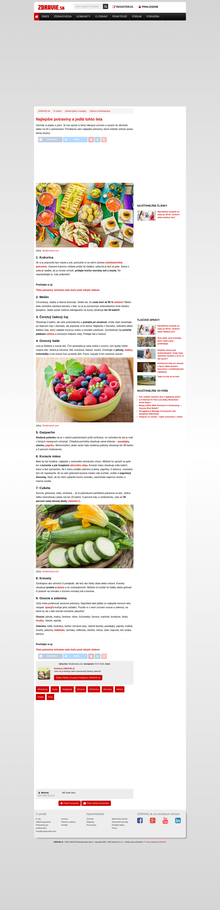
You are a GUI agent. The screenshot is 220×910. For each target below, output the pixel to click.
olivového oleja (78, 465)
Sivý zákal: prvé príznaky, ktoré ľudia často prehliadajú (170, 341)
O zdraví (101, 16)
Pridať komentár (69, 803)
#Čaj (50, 697)
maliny (128, 350)
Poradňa (153, 16)
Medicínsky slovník (119, 819)
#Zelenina (94, 689)
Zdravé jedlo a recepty (75, 111)
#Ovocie (81, 689)
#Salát (40, 697)
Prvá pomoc (91, 825)
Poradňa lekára (118, 825)
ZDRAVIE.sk (44, 111)
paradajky (123, 441)
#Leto (55, 689)
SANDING (162, 842)
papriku (49, 445)
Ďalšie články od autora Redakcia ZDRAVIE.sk (78, 677)
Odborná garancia (43, 822)
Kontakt (64, 825)
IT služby (147, 842)
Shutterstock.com (50, 250)
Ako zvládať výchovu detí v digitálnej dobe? (160, 397)
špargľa (49, 607)
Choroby (90, 819)
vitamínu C (74, 501)
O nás (38, 819)
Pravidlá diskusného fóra (46, 831)
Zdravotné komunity (120, 822)
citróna (50, 334)
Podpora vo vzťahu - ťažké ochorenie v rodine (161, 417)
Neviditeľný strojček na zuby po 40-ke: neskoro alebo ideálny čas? (169, 215)
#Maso (119, 689)
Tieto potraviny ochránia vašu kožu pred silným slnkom (68, 290)
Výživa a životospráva (99, 111)
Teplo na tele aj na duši (168, 376)
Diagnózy (90, 822)
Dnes (45, 16)
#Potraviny (42, 689)
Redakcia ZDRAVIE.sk (64, 668)
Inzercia (64, 819)
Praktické (119, 16)
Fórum (136, 16)
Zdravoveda (63, 16)
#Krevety (107, 689)
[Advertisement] (110, 41)
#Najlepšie (67, 689)
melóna (118, 302)
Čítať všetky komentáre (96, 803)
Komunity (83, 16)
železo (60, 587)
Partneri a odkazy (68, 822)
